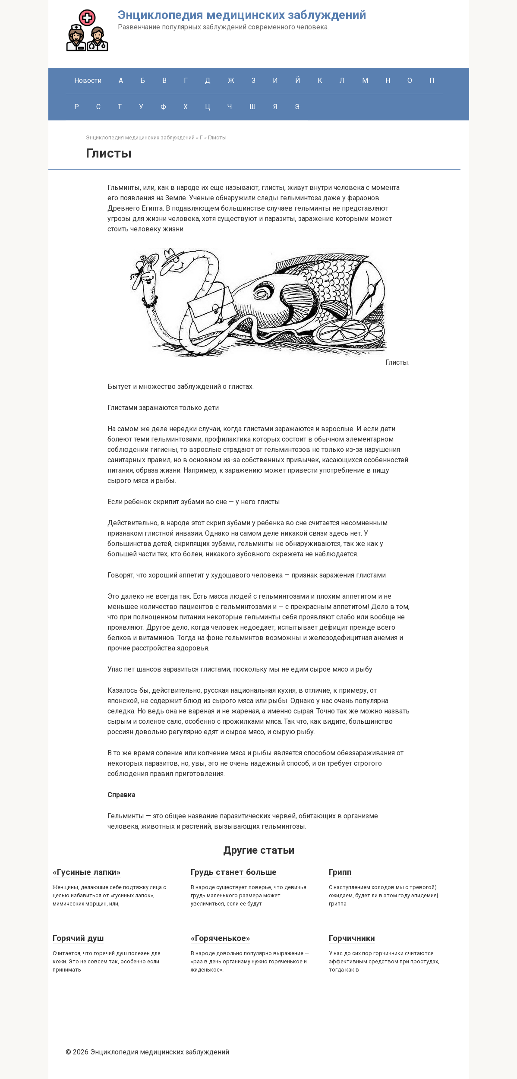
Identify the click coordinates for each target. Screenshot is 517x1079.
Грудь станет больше (234, 872)
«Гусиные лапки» (87, 872)
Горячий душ (78, 938)
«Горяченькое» (220, 938)
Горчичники (352, 938)
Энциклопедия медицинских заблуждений (242, 15)
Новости (87, 80)
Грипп (340, 872)
